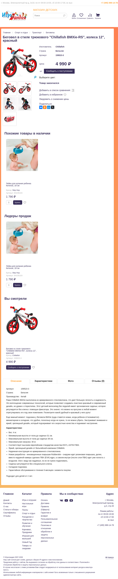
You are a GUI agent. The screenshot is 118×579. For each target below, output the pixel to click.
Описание (16, 381)
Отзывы (6, 516)
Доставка (45, 503)
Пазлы (25, 510)
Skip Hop (16, 190)
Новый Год (27, 542)
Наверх (110, 557)
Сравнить (90, 16)
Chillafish (60, 47)
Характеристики (43, 381)
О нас (6, 506)
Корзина (98, 16)
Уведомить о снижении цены (54, 99)
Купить (18, 202)
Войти (74, 16)
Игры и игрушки (29, 500)
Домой (6, 500)
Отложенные (81, 16)
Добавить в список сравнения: (55, 90)
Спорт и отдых (28, 513)
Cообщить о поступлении (59, 71)
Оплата (44, 500)
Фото (71, 381)
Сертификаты (9, 513)
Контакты (7, 503)
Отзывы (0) (98, 381)
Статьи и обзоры (10, 509)
